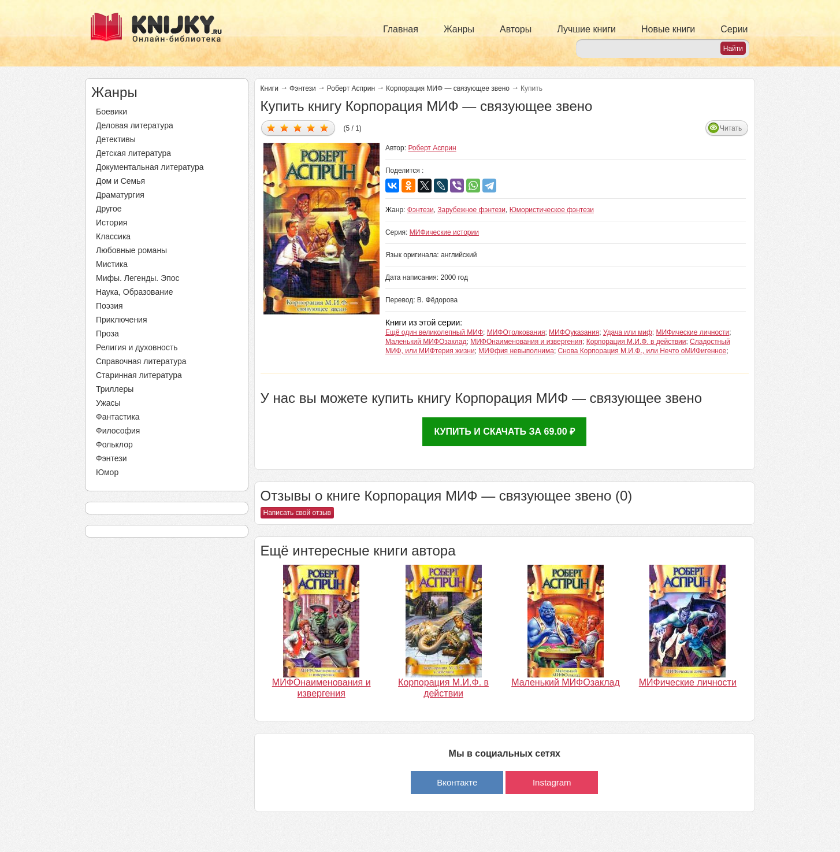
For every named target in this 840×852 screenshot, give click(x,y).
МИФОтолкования (516, 332)
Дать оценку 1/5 (271, 127)
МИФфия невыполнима (516, 351)
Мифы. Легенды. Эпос (138, 278)
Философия (118, 430)
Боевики (111, 111)
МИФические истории (444, 232)
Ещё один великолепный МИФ (434, 332)
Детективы (116, 139)
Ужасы (108, 403)
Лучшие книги (586, 29)
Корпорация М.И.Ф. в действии (636, 342)
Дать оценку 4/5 (311, 127)
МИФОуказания (574, 332)
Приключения (121, 319)
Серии (734, 29)
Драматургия (120, 194)
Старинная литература (139, 375)
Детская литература (133, 153)
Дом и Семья (120, 181)
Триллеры (114, 389)
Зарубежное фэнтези (471, 210)
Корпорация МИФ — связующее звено (448, 88)
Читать (731, 128)
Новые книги (668, 29)
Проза (107, 333)
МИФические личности (692, 332)
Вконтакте (457, 782)
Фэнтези (111, 458)
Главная (400, 29)
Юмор (107, 472)
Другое (108, 208)
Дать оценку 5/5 (324, 127)
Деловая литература (134, 125)
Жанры (459, 29)
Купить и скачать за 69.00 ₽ (504, 431)
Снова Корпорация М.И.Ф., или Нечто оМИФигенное (642, 351)
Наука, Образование (134, 292)
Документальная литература (149, 167)
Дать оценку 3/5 (298, 127)
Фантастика (118, 416)
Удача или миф (627, 332)
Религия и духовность (137, 347)
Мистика (112, 264)
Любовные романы (131, 250)
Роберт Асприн (351, 88)
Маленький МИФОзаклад (426, 342)
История (111, 222)
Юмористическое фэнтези (552, 210)
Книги (269, 88)
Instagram (552, 782)
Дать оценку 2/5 (284, 127)
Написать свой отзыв (297, 513)
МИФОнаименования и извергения (526, 342)
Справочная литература (141, 361)
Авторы (515, 29)
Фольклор (114, 444)
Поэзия (109, 305)
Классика (113, 236)
